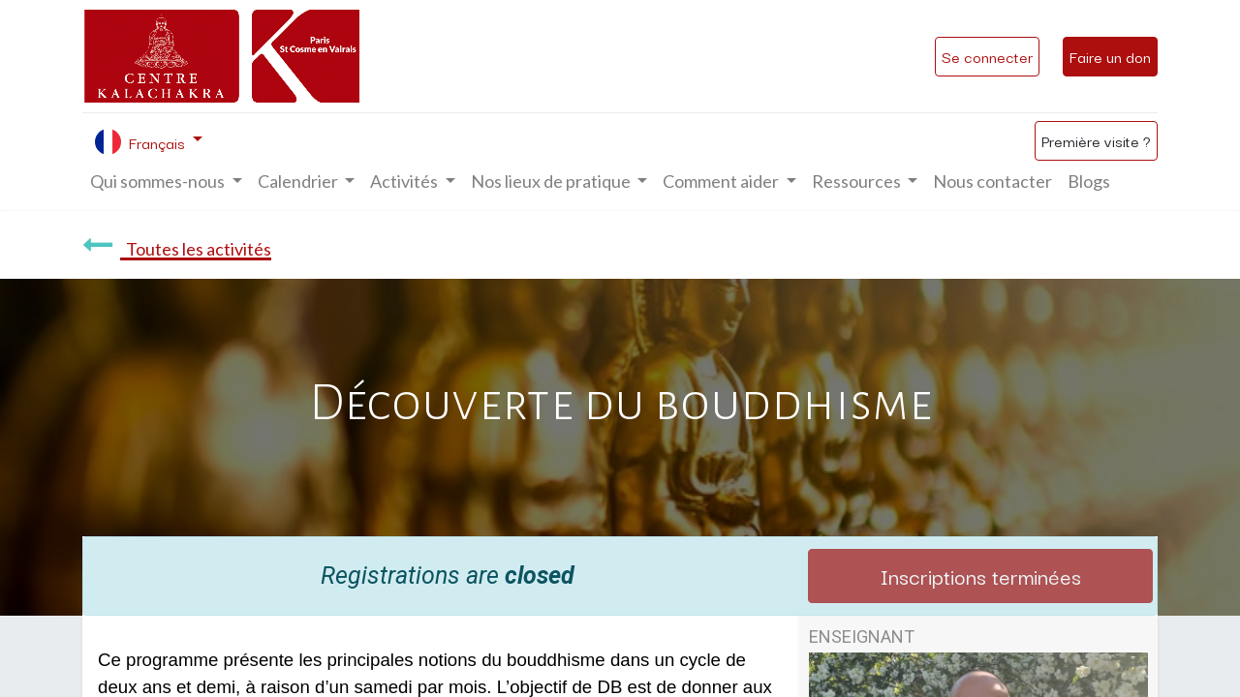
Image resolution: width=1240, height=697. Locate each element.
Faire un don (1110, 56)
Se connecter (987, 56)
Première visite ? (1096, 140)
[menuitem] (992, 181)
